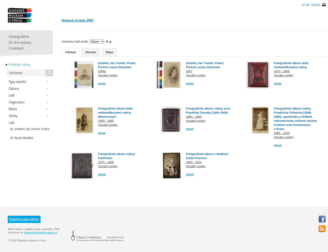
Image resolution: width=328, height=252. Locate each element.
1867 (189, 71)
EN (307, 4)
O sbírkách (16, 48)
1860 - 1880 (106, 120)
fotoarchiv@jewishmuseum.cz (40, 232)
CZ (303, 4)
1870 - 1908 (282, 71)
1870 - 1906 (106, 162)
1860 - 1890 (194, 116)
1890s (102, 71)
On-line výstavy (20, 42)
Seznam (90, 52)
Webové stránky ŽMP (78, 20)
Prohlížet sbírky (20, 65)
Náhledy (70, 52)
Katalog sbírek (19, 36)
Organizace (28, 102)
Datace (28, 89)
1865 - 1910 (282, 133)
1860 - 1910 (194, 162)
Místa (28, 109)
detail (102, 83)
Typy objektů (28, 82)
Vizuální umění (108, 75)
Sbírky (28, 116)
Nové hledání (21, 138)
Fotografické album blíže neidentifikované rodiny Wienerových (115, 112)
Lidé (28, 95)
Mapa (109, 52)
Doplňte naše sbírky (24, 219)
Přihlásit (315, 4)
